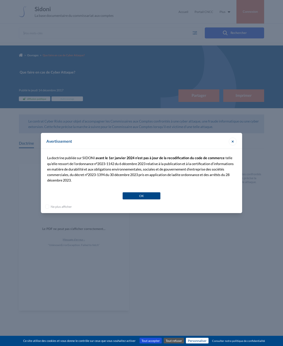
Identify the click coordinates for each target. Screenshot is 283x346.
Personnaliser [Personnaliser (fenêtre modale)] (197, 340)
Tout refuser (174, 340)
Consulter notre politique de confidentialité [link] (238, 340)
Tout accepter (151, 340)
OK (141, 196)
